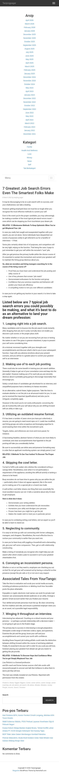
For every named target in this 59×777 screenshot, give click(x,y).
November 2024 (29, 81)
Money (29, 158)
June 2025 (29, 56)
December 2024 (29, 77)
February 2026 (29, 27)
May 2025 (29, 59)
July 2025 (29, 52)
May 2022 (29, 116)
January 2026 (29, 31)
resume (10, 687)
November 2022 (29, 102)
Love (29, 154)
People (4, 687)
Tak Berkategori (29, 168)
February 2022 (29, 127)
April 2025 (29, 63)
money (49, 685)
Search (16, 687)
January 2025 (29, 74)
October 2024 (29, 84)
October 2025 (29, 42)
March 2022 (29, 123)
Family (29, 147)
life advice (30, 685)
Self (29, 165)
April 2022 (29, 120)
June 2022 (29, 113)
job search (23, 685)
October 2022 (29, 106)
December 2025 (29, 34)
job (10, 685)
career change (46, 683)
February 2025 (29, 70)
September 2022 (29, 109)
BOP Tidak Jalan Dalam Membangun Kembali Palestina (23, 734)
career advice (35, 683)
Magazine (16, 770)
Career (28, 683)
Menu (8, 178)
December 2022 (29, 98)
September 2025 (29, 45)
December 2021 (29, 134)
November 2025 (29, 38)
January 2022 (29, 130)
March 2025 (29, 66)
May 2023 (29, 88)
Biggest (22, 683)
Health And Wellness (29, 150)
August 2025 (29, 49)
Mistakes (44, 685)
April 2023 (29, 91)
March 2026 (29, 24)
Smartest (22, 687)
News (29, 161)
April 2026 (29, 20)
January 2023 (29, 95)
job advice (15, 685)
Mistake (37, 685)
